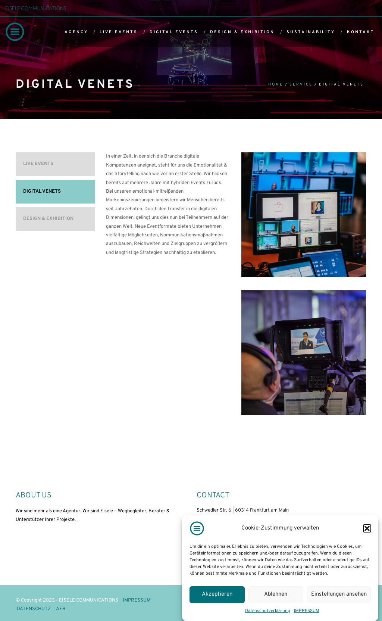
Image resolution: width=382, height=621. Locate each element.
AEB (61, 609)
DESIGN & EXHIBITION (242, 32)
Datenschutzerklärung (267, 611)
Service (301, 84)
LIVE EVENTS (119, 32)
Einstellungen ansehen (339, 594)
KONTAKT (361, 32)
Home (275, 84)
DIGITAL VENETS (42, 192)
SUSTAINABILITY (310, 32)
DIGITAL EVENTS (174, 32)
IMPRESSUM (306, 611)
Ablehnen (275, 594)
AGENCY (76, 32)
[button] (367, 528)
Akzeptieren (217, 594)
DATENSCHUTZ (34, 609)
